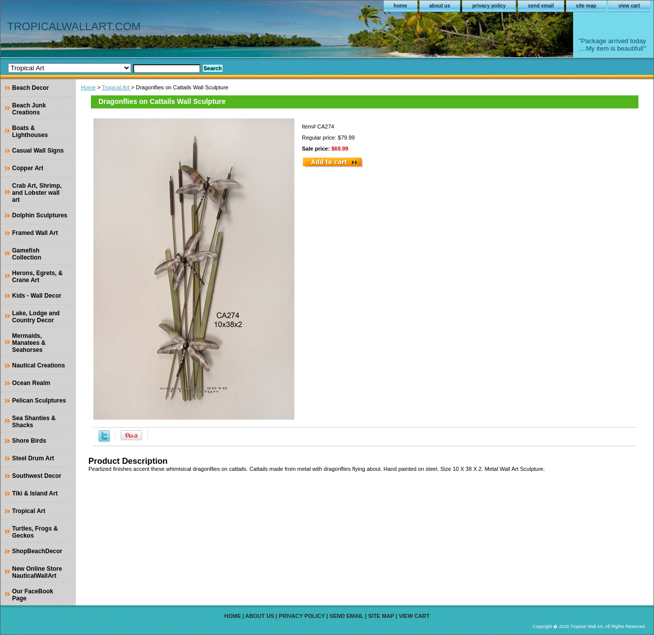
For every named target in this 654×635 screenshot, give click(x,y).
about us (440, 6)
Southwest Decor (36, 475)
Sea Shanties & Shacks (34, 422)
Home (88, 87)
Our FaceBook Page (32, 595)
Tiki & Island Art (35, 493)
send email (541, 6)
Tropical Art (116, 87)
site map (586, 6)
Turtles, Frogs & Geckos (35, 532)
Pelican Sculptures (39, 400)
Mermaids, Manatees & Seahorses (29, 342)
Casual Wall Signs (38, 150)
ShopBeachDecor (37, 551)
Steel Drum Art (33, 458)
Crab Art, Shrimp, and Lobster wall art (37, 192)
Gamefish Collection (26, 254)
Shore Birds (29, 440)
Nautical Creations (38, 365)
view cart (629, 6)
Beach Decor (30, 87)
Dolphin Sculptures (39, 215)
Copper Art (27, 168)
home (400, 6)
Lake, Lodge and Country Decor (36, 317)
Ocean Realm (31, 383)
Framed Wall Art (35, 232)
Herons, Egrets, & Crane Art (37, 277)
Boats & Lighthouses (30, 131)
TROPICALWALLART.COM (74, 26)
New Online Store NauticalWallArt (37, 572)
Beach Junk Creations (29, 109)
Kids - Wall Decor (36, 295)
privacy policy (489, 6)
